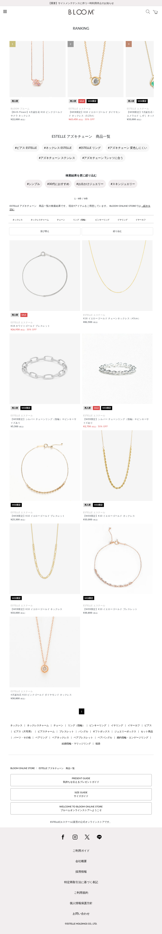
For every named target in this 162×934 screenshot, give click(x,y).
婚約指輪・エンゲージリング (132, 737)
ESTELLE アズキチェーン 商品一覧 (57, 768)
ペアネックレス (60, 737)
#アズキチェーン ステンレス (57, 158)
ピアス (148, 725)
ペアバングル (105, 737)
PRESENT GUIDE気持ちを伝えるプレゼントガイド (81, 780)
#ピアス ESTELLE (26, 147)
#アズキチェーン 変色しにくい (127, 147)
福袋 (97, 743)
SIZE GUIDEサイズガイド (81, 794)
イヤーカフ (141, 219)
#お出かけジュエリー (89, 184)
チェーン (61, 219)
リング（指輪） (80, 219)
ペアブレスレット (83, 737)
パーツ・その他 (22, 737)
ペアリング (41, 737)
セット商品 (147, 731)
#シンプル (33, 184)
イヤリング (122, 219)
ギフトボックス (101, 731)
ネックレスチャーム (40, 219)
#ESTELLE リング (90, 147)
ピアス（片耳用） (23, 731)
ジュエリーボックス (125, 731)
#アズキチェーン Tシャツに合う (102, 158)
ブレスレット (66, 731)
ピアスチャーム (46, 731)
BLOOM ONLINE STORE (22, 768)
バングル (83, 731)
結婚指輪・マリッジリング (76, 743)
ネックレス (18, 219)
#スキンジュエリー (123, 184)
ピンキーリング (102, 219)
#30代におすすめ (58, 184)
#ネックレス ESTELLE (58, 147)
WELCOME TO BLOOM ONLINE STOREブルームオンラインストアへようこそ (80, 808)
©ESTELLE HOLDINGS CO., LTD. (81, 923)
